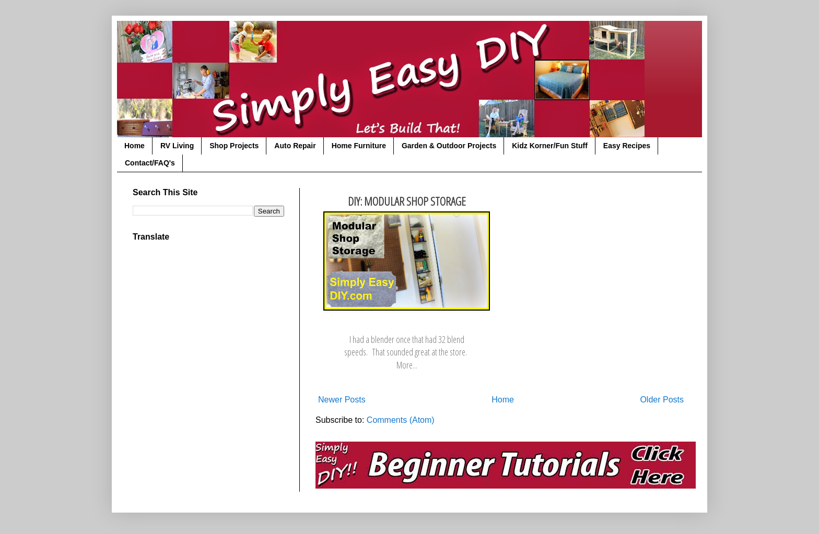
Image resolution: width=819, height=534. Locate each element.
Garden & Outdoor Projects (449, 145)
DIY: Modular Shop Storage (407, 201)
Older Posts (662, 399)
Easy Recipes (626, 145)
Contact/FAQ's (150, 163)
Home (134, 145)
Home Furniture (359, 145)
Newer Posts (342, 399)
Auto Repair (294, 145)
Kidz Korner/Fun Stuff (550, 145)
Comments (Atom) (401, 420)
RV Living (177, 145)
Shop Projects (234, 145)
